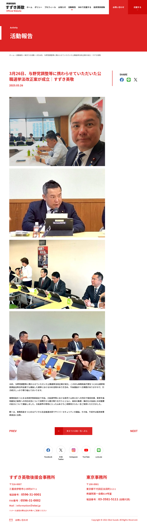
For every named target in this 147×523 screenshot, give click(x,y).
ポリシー (38, 7)
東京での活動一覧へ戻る (77, 431)
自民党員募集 (99, 7)
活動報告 (72, 7)
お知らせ (62, 7)
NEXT (134, 431)
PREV (13, 431)
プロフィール (50, 7)
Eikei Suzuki (113, 519)
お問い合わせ (118, 7)
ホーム (29, 7)
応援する (137, 7)
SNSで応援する (84, 7)
